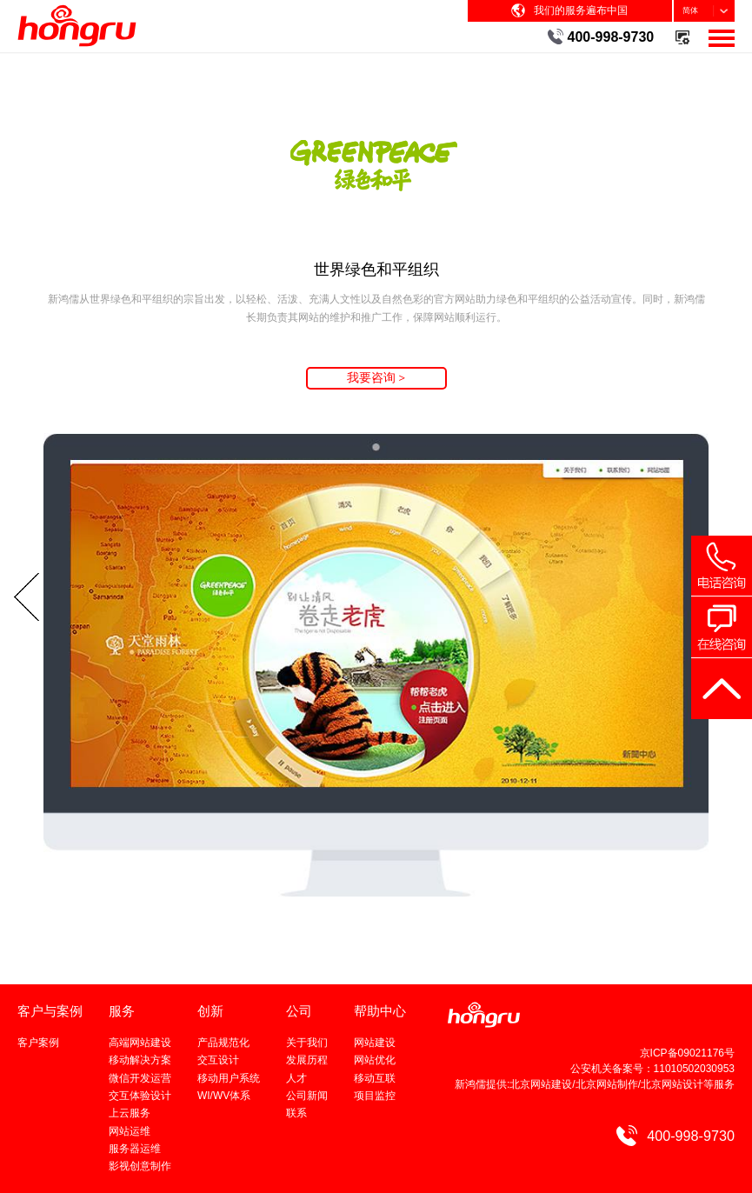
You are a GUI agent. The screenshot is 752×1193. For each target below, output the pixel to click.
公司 (299, 1010)
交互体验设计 (140, 1096)
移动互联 (375, 1078)
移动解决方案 (140, 1060)
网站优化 (375, 1060)
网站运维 (129, 1131)
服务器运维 (135, 1149)
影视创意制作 (140, 1166)
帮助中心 (380, 1010)
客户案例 (38, 1042)
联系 (296, 1113)
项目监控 (375, 1096)
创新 (210, 1010)
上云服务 (129, 1113)
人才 (296, 1078)
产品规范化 (223, 1042)
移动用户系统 (228, 1078)
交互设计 (218, 1060)
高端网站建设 (140, 1042)
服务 (122, 1010)
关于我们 (307, 1042)
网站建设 (375, 1042)
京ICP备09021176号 (687, 1053)
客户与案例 (50, 1010)
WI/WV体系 (223, 1096)
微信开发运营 (140, 1078)
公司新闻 (307, 1096)
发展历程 (307, 1060)
